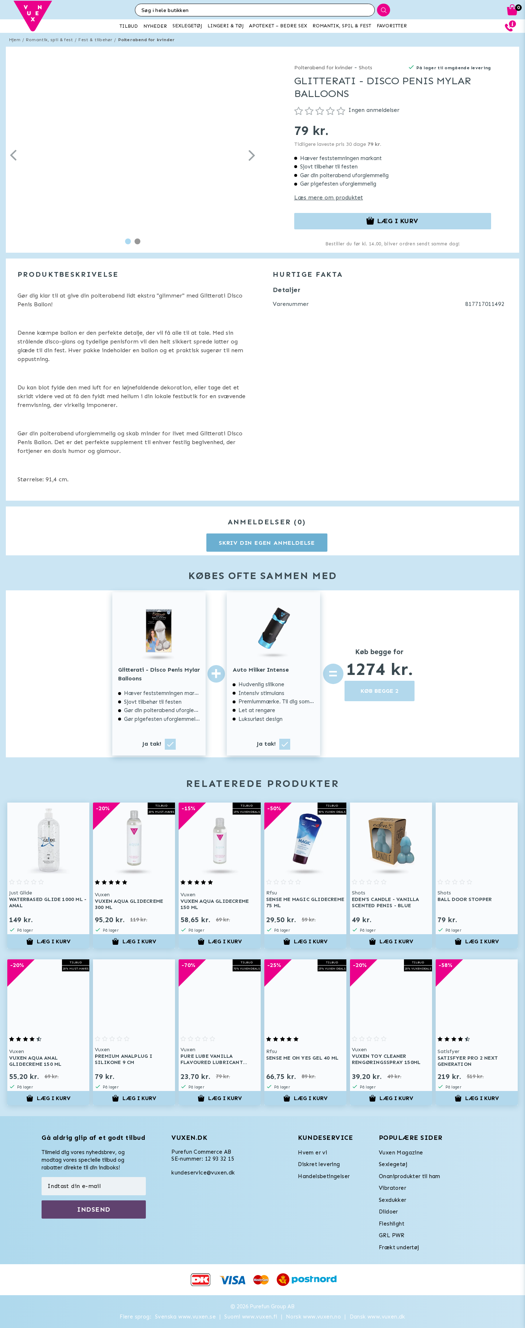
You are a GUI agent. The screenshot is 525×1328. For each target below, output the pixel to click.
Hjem (14, 39)
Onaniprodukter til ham (409, 1176)
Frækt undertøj (399, 1247)
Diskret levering (319, 1164)
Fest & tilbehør (95, 39)
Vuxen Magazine (401, 1152)
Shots (365, 68)
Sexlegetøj (393, 1164)
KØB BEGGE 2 (379, 690)
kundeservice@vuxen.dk (203, 1172)
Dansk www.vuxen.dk (377, 1316)
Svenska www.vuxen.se (185, 1316)
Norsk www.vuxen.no (313, 1316)
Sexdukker (393, 1200)
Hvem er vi (312, 1152)
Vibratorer (392, 1188)
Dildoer (388, 1211)
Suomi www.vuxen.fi (250, 1316)
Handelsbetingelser (324, 1176)
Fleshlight (391, 1223)
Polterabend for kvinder (146, 39)
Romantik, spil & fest (49, 39)
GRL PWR (392, 1235)
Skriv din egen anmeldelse (267, 542)
